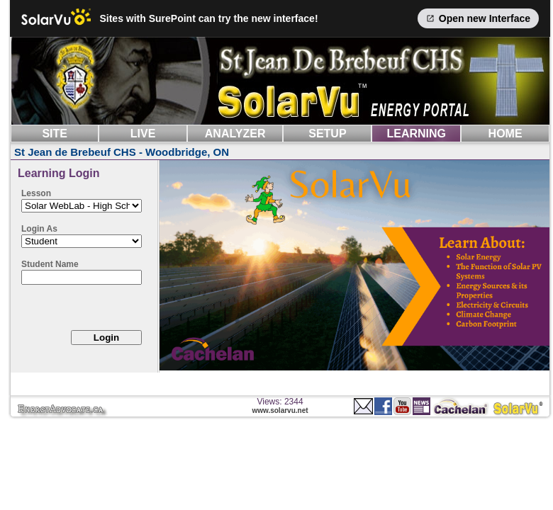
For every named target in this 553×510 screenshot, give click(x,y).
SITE (54, 134)
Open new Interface (478, 18)
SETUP (327, 134)
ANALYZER (235, 134)
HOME (505, 134)
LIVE (143, 134)
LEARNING (416, 134)
